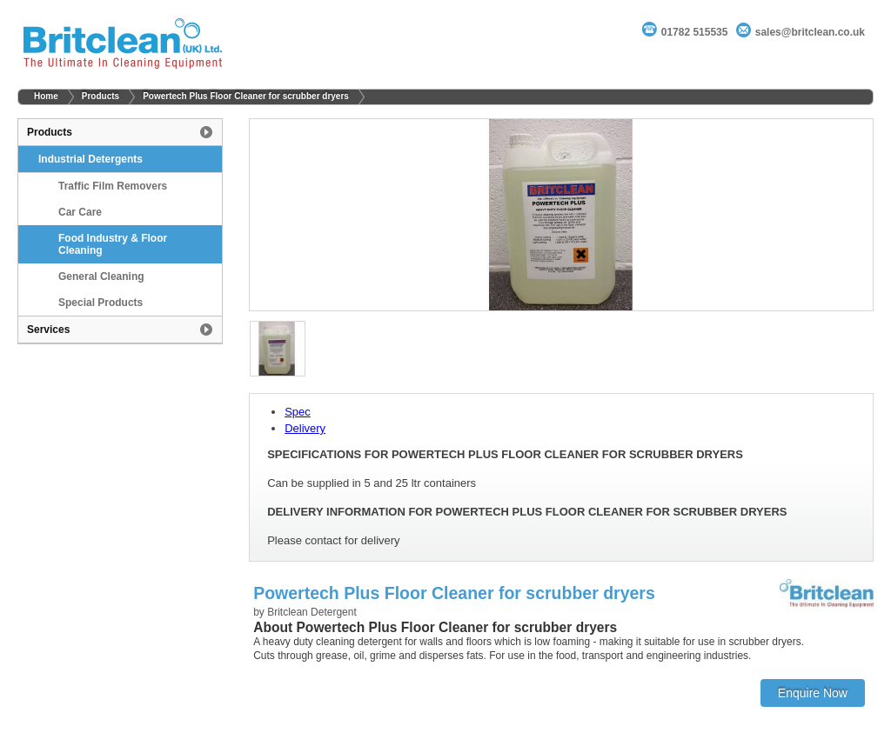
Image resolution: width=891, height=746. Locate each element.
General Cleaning (101, 276)
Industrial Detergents (90, 159)
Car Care (80, 212)
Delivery (305, 428)
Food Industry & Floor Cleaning (112, 244)
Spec (298, 411)
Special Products (100, 302)
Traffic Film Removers (112, 186)
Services (48, 329)
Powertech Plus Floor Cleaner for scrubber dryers (246, 96)
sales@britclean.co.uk (810, 32)
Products (100, 96)
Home (46, 96)
